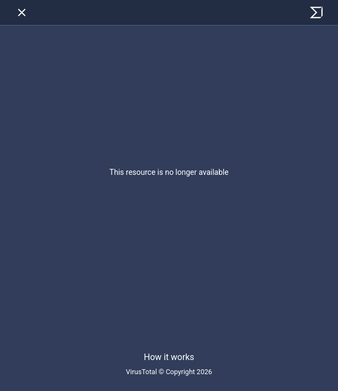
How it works (169, 357)
